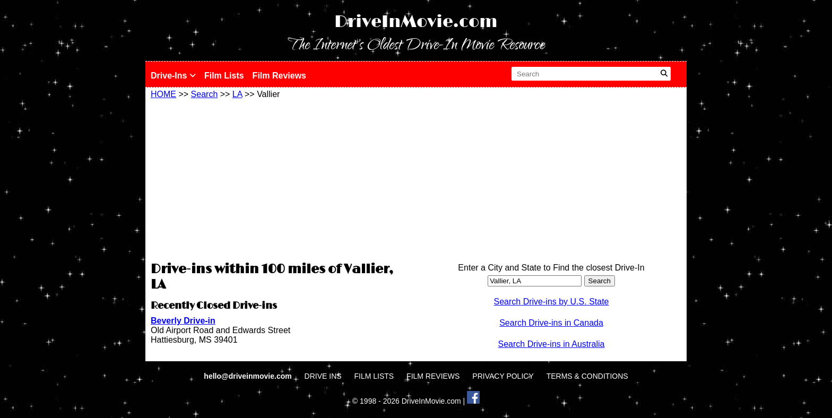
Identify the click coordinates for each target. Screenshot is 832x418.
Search (204, 94)
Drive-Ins (173, 75)
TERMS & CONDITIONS (587, 376)
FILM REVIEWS (433, 376)
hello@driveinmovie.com (248, 376)
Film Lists (224, 75)
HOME (163, 94)
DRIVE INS (323, 376)
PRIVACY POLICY (502, 376)
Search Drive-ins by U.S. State (551, 301)
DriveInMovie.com (416, 22)
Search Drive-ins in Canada (551, 322)
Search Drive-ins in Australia (551, 344)
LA (237, 94)
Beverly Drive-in (183, 320)
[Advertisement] (281, 178)
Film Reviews (279, 75)
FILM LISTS (374, 376)
